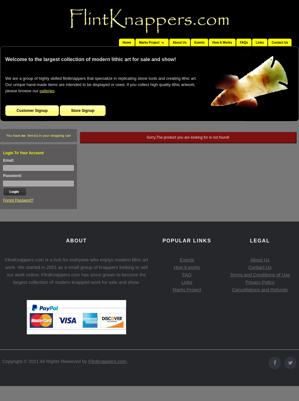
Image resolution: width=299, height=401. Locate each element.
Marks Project (187, 289)
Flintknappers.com (107, 361)
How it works (186, 267)
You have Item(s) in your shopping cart (38, 135)
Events (199, 42)
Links (260, 42)
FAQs (244, 42)
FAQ (187, 274)
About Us (180, 42)
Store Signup (82, 110)
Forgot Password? (18, 200)
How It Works (222, 42)
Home (126, 42)
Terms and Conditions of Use (260, 274)
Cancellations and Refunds (260, 289)
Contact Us (280, 42)
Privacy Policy (259, 282)
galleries (47, 90)
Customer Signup (32, 110)
